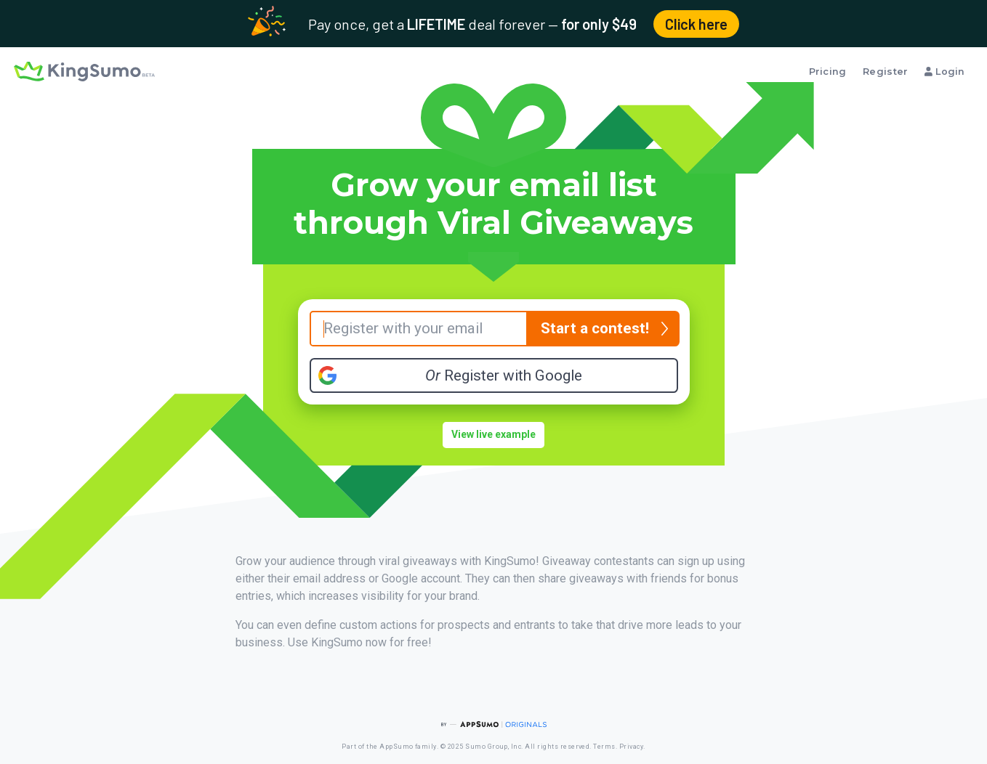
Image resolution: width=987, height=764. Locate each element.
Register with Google (503, 375)
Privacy (631, 746)
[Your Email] (419, 328)
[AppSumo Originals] (493, 724)
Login (944, 71)
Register (886, 71)
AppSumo (396, 746)
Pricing (828, 71)
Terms (604, 746)
